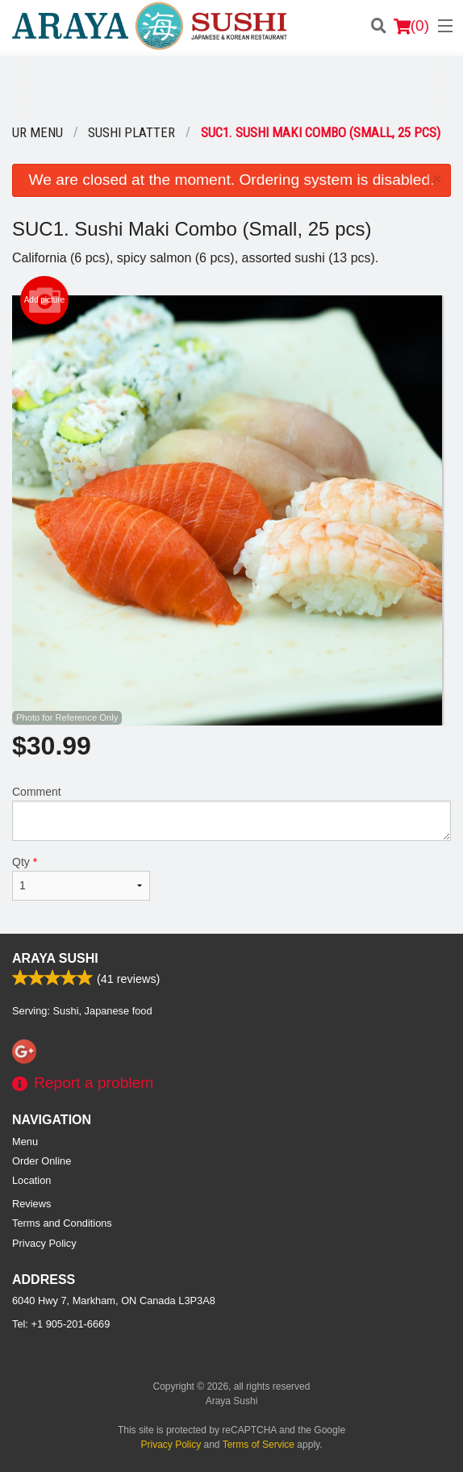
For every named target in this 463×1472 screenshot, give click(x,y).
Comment (231, 813)
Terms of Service (258, 1444)
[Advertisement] (231, 88)
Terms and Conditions (62, 1223)
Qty (81, 878)
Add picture (44, 300)
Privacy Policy (44, 1243)
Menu (25, 1141)
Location (31, 1180)
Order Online (41, 1161)
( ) (411, 26)
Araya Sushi (55, 958)
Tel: (61, 1324)
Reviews (31, 1204)
